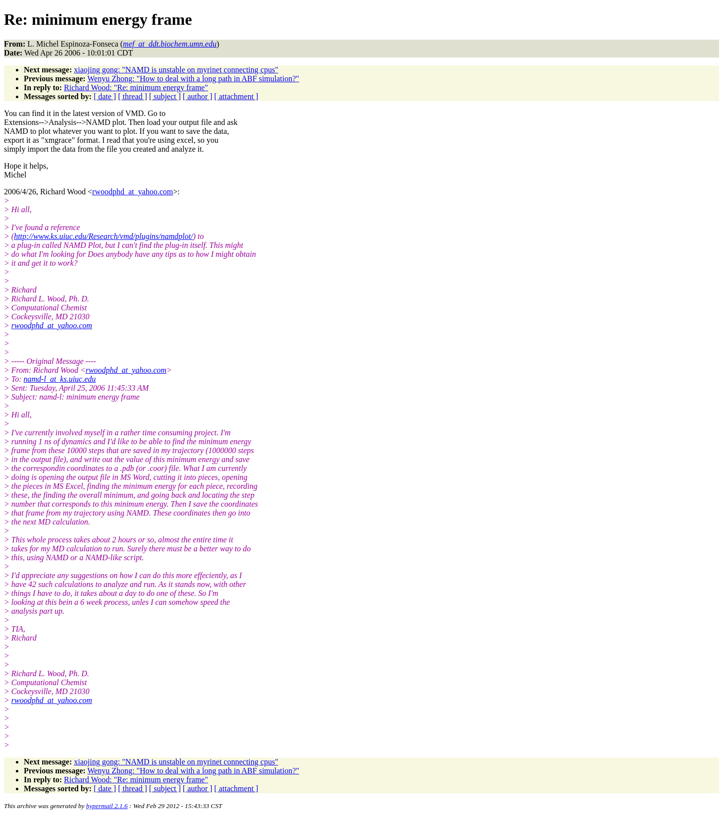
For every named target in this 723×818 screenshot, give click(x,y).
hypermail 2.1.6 (107, 806)
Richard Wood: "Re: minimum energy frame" (136, 87)
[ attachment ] (236, 96)
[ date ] (105, 96)
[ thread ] (132, 96)
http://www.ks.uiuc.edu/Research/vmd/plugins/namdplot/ (103, 236)
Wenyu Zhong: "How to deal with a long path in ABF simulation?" (193, 78)
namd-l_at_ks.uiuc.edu (60, 379)
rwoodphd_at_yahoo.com (132, 191)
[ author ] (198, 96)
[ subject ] (165, 96)
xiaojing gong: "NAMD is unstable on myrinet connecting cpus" (176, 69)
